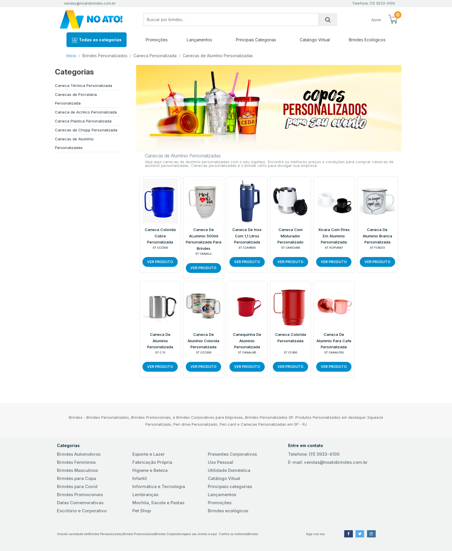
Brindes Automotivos (79, 454)
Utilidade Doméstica (229, 470)
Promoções (157, 39)
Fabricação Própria (152, 462)
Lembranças (145, 494)
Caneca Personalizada (155, 55)
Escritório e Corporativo (82, 510)
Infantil (139, 478)
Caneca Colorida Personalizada (290, 337)
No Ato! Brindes (96, 19)
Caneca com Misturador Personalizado (290, 235)
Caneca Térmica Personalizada (83, 85)
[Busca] (328, 19)
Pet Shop (141, 510)
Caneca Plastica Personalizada (83, 121)
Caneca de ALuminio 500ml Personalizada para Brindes (203, 239)
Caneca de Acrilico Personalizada (86, 112)
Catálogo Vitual (224, 478)
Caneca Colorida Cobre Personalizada (160, 235)
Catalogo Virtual (315, 39)
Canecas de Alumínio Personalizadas (218, 55)
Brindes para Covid (77, 486)
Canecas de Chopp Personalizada (86, 130)
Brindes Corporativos (170, 534)
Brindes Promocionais (80, 494)
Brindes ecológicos (228, 510)
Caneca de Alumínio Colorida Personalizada (203, 340)
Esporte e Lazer (148, 454)
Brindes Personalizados (104, 55)
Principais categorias (230, 486)
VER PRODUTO (160, 262)
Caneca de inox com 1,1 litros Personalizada (247, 235)
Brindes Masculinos (77, 470)
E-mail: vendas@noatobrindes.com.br (328, 462)
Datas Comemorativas (80, 502)
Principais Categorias (256, 39)
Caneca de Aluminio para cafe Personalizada (333, 340)
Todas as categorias (96, 40)
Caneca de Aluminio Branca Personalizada (377, 235)
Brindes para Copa (76, 478)
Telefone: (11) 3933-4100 (314, 454)
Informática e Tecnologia (158, 486)
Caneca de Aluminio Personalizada (160, 340)
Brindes (252, 534)
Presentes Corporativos (232, 454)
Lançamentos (199, 39)
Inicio (71, 55)
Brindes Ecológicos (367, 39)
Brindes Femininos (76, 462)
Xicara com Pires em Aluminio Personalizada (334, 235)
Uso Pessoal (220, 462)
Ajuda (376, 20)
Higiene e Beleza (150, 470)
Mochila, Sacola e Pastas (158, 502)
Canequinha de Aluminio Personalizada (247, 340)
